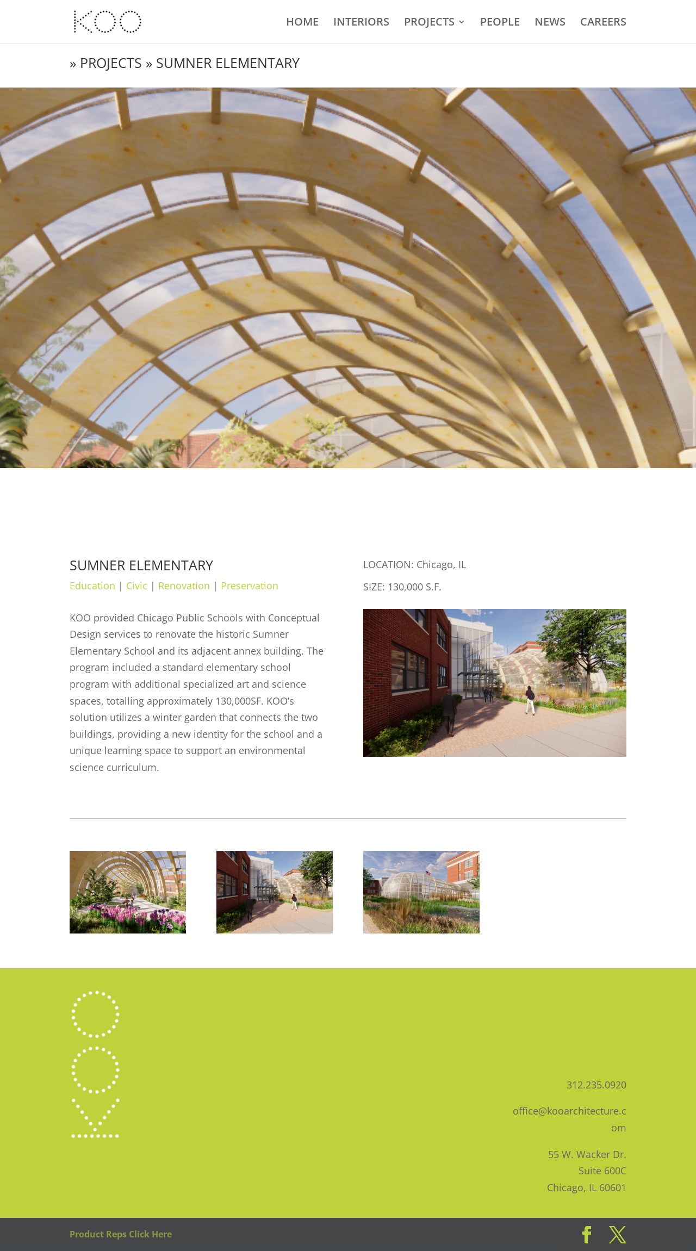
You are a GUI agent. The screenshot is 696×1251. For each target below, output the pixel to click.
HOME (302, 23)
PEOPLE (500, 23)
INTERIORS (361, 23)
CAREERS (603, 23)
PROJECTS (429, 23)
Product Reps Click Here (121, 1234)
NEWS (550, 23)
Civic (136, 585)
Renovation (184, 585)
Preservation (249, 585)
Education (92, 585)
